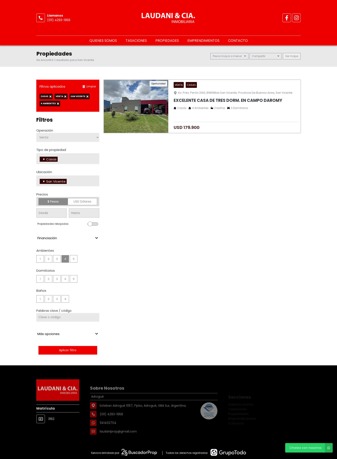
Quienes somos (103, 40)
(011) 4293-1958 (58, 20)
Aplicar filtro (68, 350)
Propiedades (167, 40)
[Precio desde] (51, 213)
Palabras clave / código (54, 311)
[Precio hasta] (84, 213)
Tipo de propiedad (51, 149)
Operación (44, 130)
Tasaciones (136, 40)
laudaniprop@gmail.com (118, 441)
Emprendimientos (203, 40)
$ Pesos (53, 201)
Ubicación (44, 172)
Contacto (238, 40)
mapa (291, 56)
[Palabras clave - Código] (67, 317)
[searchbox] (60, 160)
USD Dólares (82, 201)
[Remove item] (44, 159)
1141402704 (108, 433)
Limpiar (89, 86)
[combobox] (67, 158)
